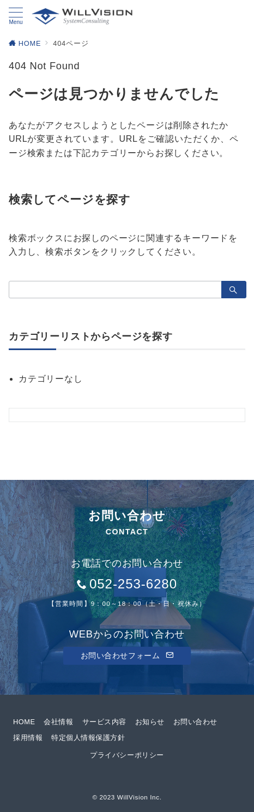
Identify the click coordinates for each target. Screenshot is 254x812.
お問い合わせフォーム (127, 655)
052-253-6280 (133, 583)
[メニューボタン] (16, 16)
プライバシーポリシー (127, 755)
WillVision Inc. (139, 797)
